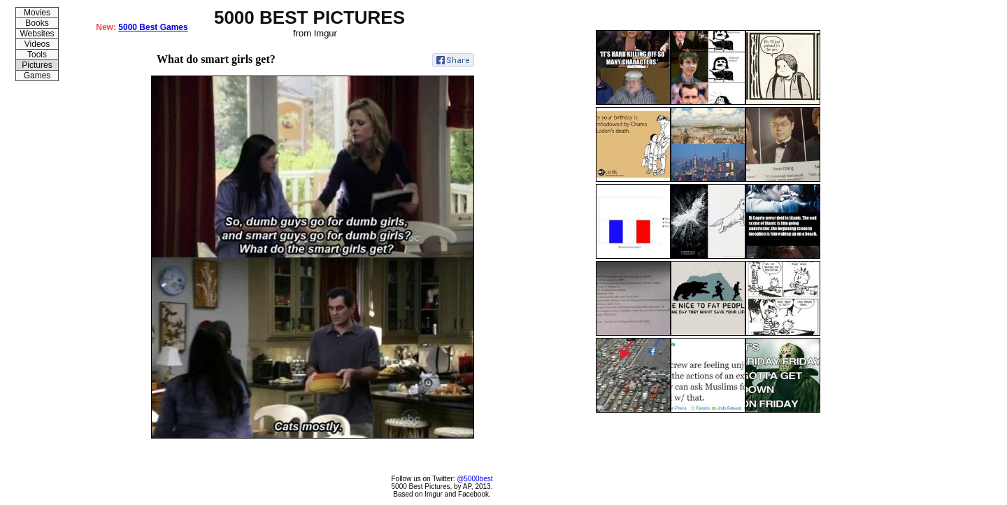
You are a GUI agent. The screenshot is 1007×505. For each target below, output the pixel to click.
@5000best (474, 479)
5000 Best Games (152, 27)
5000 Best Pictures (421, 486)
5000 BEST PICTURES (309, 17)
